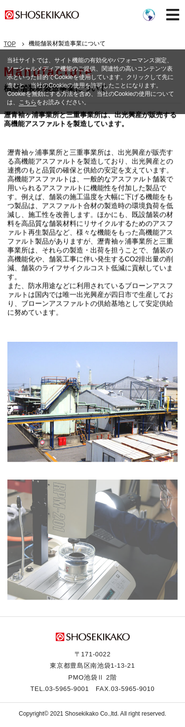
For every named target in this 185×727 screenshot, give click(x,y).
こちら (28, 102)
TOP (10, 43)
